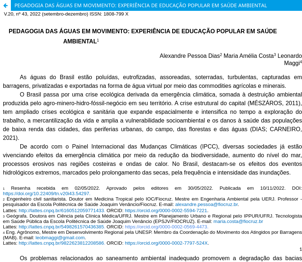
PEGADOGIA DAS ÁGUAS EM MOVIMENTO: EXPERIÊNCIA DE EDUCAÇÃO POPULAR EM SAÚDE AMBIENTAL (140, 5)
